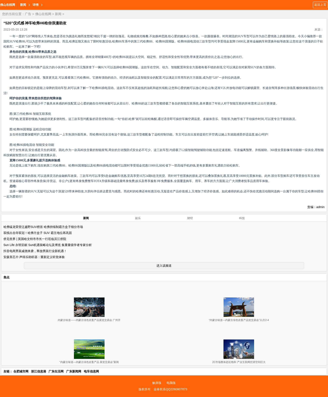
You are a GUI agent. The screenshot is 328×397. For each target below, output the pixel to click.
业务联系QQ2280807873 (170, 389)
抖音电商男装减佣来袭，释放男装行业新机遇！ (35, 251)
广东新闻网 (73, 371)
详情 (36, 4)
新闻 (23, 4)
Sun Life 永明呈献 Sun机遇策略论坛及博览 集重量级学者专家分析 (47, 245)
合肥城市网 (20, 371)
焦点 (6, 277)
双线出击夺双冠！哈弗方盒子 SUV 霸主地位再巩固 (37, 233)
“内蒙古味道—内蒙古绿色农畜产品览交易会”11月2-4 (239, 320)
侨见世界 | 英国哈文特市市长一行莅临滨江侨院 (34, 239)
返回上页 (320, 4)
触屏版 (156, 383)
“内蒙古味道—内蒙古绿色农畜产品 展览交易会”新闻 (89, 362)
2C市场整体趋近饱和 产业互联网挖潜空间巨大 (239, 362)
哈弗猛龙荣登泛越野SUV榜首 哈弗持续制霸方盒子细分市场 (43, 227)
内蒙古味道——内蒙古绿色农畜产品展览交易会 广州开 (89, 320)
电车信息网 (91, 371)
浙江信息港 (38, 371)
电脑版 (171, 383)
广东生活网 (56, 371)
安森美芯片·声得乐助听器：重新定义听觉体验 (34, 257)
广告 (28, 14)
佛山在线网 (7, 4)
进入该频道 (164, 265)
